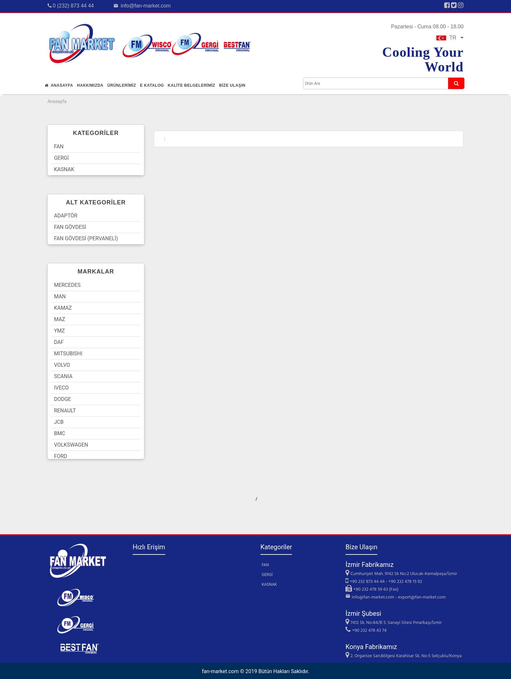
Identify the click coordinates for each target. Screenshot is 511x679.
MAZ (59, 319)
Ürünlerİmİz (121, 85)
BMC (59, 433)
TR (450, 37)
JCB (59, 422)
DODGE (62, 399)
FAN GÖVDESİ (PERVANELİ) (86, 238)
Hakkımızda (90, 85)
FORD (60, 456)
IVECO (61, 388)
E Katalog (152, 85)
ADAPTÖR (66, 216)
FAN (59, 146)
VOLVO (62, 365)
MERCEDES (67, 285)
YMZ (59, 331)
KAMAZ (63, 308)
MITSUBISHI (68, 353)
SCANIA (63, 376)
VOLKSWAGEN (71, 445)
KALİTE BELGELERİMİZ (191, 85)
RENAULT (65, 410)
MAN (60, 296)
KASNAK (64, 169)
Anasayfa (59, 85)
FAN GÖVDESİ (70, 227)
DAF (59, 342)
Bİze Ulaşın (232, 85)
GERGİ (61, 158)
